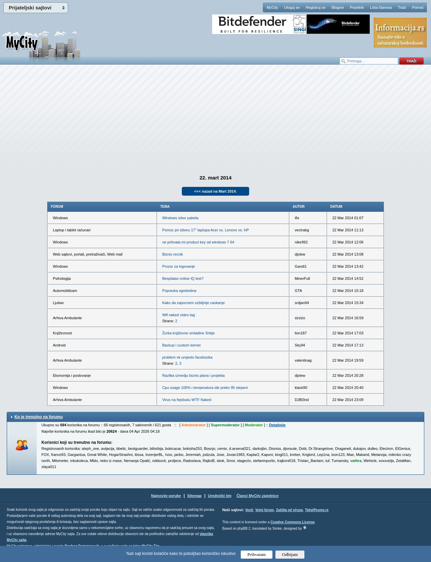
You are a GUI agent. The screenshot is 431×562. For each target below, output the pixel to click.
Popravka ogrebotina (179, 291)
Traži (402, 7)
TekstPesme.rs (317, 510)
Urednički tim (220, 496)
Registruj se (315, 7)
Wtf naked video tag (178, 315)
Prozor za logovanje (178, 266)
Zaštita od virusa (289, 510)
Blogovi (338, 7)
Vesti (249, 510)
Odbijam (290, 554)
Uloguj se (292, 7)
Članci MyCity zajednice (258, 496)
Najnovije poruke (166, 496)
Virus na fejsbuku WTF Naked (186, 400)
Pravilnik (357, 7)
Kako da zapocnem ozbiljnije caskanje (193, 303)
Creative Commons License (292, 522)
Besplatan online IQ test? (183, 278)
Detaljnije (277, 425)
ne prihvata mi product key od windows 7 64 (198, 242)
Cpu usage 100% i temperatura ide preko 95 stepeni (205, 388)
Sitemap (194, 496)
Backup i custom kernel (181, 345)
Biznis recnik (172, 254)
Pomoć (418, 7)
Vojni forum (264, 510)
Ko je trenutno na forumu (38, 417)
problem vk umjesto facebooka (187, 357)
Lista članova (381, 7)
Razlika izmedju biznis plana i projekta (193, 375)
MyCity (272, 7)
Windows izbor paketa (180, 218)
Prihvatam (256, 554)
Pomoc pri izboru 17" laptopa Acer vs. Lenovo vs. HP (205, 230)
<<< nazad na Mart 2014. (215, 191)
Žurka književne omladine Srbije (188, 333)
